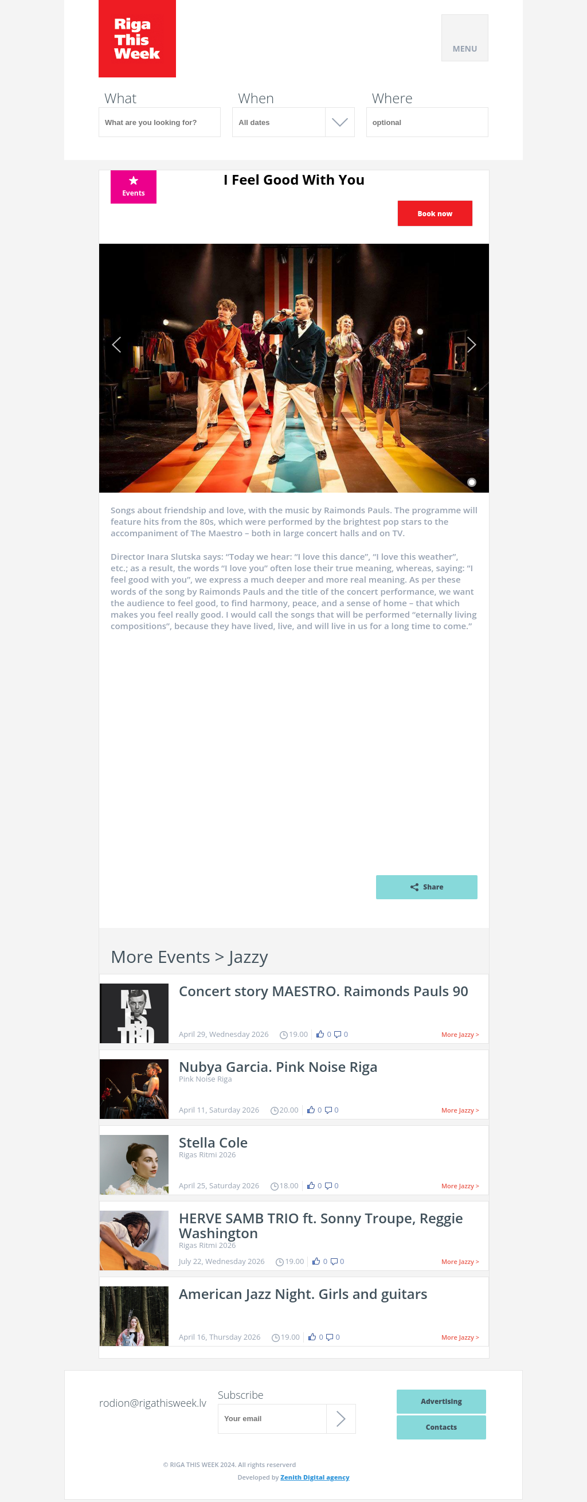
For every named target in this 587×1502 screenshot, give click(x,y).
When (256, 98)
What (120, 98)
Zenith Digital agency (314, 1477)
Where (392, 98)
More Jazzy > (460, 1034)
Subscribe (241, 1395)
